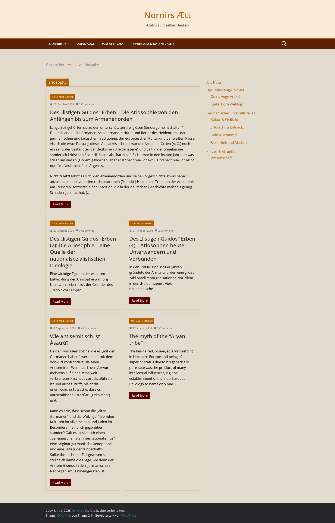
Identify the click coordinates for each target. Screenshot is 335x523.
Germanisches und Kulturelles (230, 113)
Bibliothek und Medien (229, 142)
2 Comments (85, 104)
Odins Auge (85, 44)
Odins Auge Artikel (62, 96)
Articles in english (142, 320)
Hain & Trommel (224, 135)
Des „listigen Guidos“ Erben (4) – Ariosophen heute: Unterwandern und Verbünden (162, 248)
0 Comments (85, 230)
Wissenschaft (221, 158)
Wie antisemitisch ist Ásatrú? (75, 339)
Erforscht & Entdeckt (227, 127)
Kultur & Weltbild (224, 119)
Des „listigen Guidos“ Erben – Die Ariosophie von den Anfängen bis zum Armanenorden (114, 115)
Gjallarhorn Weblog (226, 104)
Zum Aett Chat (113, 44)
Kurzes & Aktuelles (221, 151)
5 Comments (163, 328)
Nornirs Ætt (167, 15)
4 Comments (87, 328)
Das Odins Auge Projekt (225, 90)
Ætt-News (214, 82)
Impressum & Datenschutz (153, 44)
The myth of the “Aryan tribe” (157, 339)
